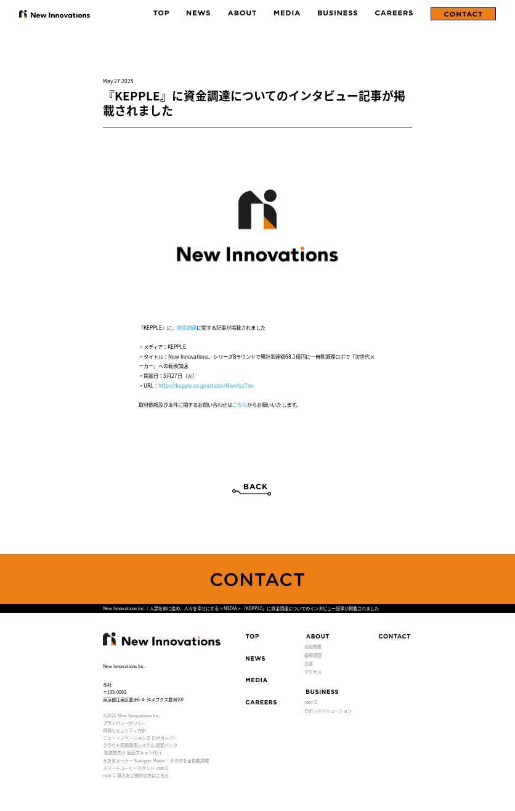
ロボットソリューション (328, 710)
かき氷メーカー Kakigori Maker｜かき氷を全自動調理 (156, 760)
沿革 (308, 664)
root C (310, 702)
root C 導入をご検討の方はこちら (136, 775)
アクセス (313, 672)
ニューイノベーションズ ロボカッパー (140, 738)
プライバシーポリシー (124, 723)
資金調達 (187, 327)
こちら (239, 404)
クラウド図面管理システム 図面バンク (140, 745)
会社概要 (313, 646)
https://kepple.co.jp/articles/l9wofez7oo (206, 385)
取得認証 (313, 655)
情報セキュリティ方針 (124, 730)
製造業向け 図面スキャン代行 (132, 752)
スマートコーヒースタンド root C (136, 768)
